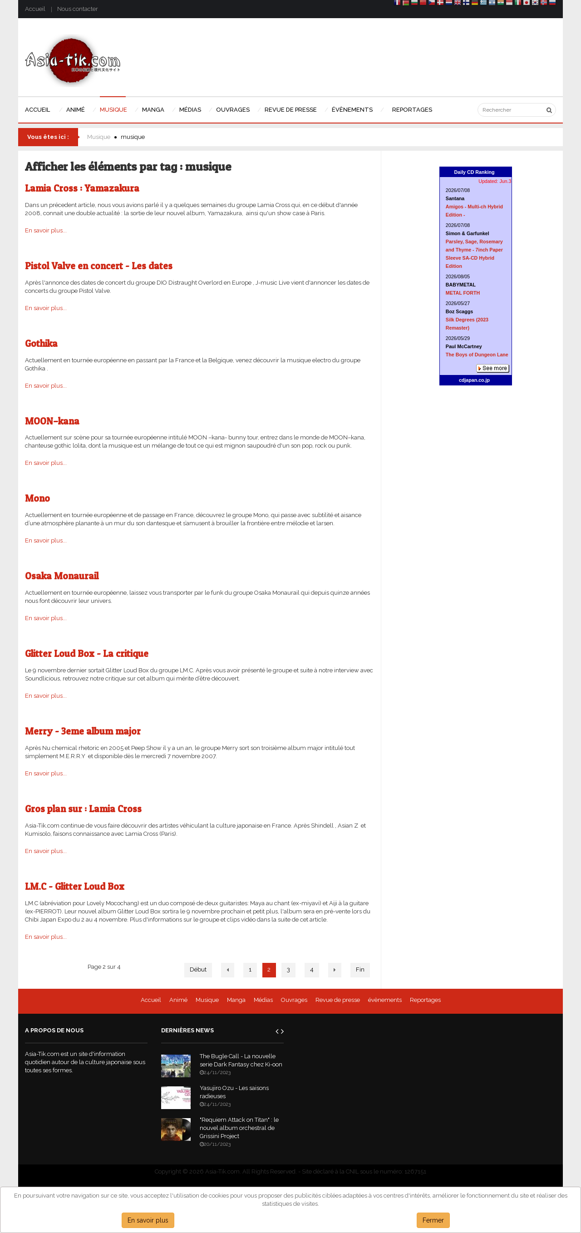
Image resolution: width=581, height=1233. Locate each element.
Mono (37, 498)
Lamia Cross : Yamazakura (82, 188)
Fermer (433, 1220)
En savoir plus (148, 1220)
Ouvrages (294, 999)
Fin (360, 969)
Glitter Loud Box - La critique (86, 653)
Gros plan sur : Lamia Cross (83, 808)
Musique (98, 136)
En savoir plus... (46, 230)
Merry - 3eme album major (83, 731)
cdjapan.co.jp (474, 380)
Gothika (41, 343)
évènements (385, 999)
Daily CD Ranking (474, 172)
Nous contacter (77, 8)
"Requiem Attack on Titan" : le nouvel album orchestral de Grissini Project (239, 1127)
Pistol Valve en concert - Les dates (98, 265)
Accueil (35, 8)
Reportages (425, 999)
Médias (263, 999)
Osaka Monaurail (61, 576)
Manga (236, 999)
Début (198, 969)
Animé (178, 999)
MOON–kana (52, 421)
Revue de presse (337, 999)
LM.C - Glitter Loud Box (74, 886)
